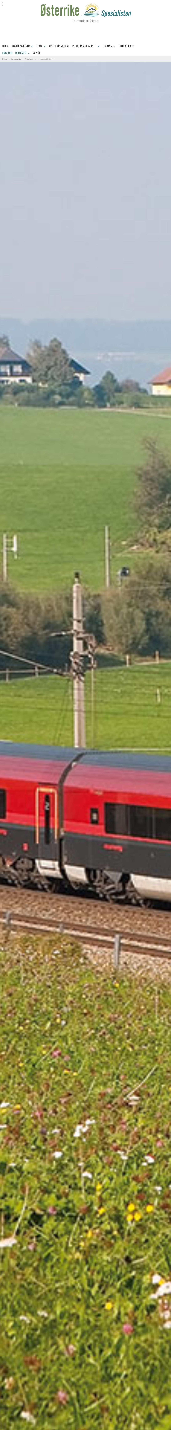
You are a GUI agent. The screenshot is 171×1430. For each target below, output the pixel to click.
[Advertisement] (85, 33)
